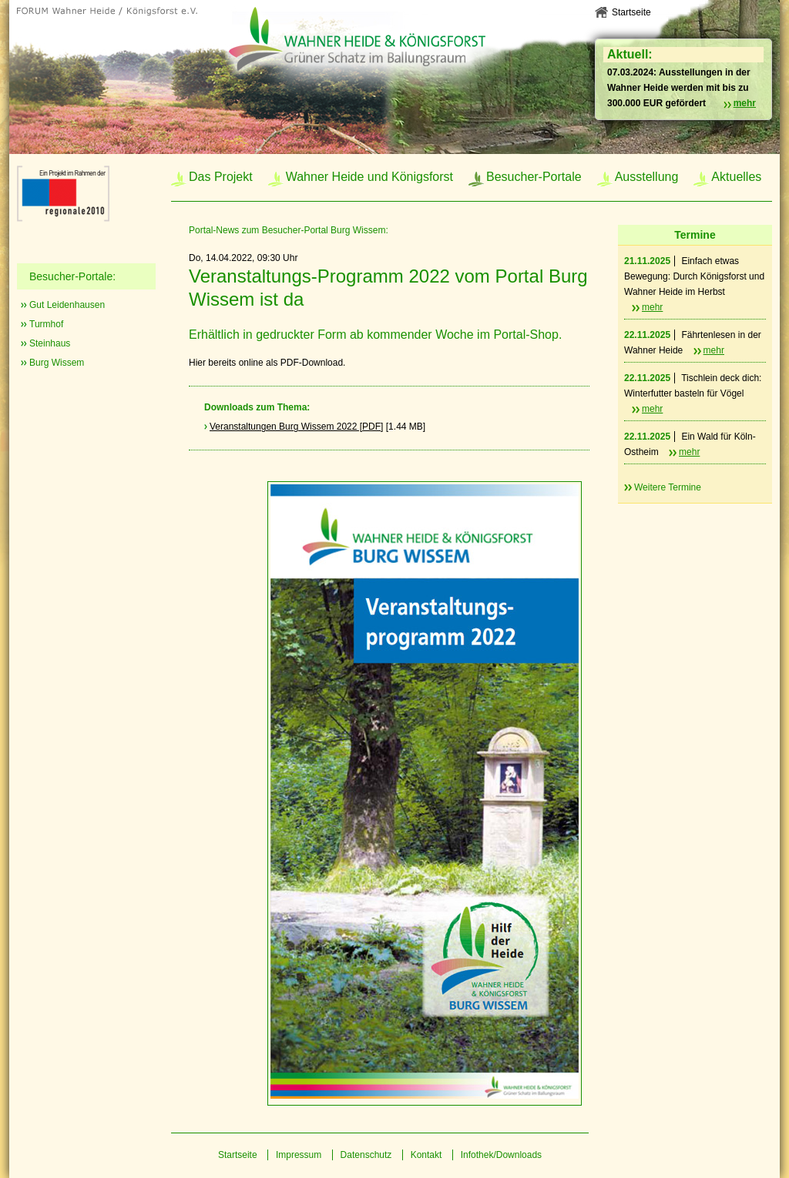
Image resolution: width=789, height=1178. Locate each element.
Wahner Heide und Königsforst (369, 176)
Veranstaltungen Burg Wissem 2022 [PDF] (296, 426)
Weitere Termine (667, 487)
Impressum (298, 1155)
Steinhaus (49, 343)
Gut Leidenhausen (67, 305)
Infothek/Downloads (501, 1155)
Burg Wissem (56, 362)
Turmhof (46, 324)
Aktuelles (736, 176)
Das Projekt (221, 176)
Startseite (631, 12)
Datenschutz (366, 1155)
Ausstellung (647, 176)
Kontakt (426, 1155)
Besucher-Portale (534, 176)
